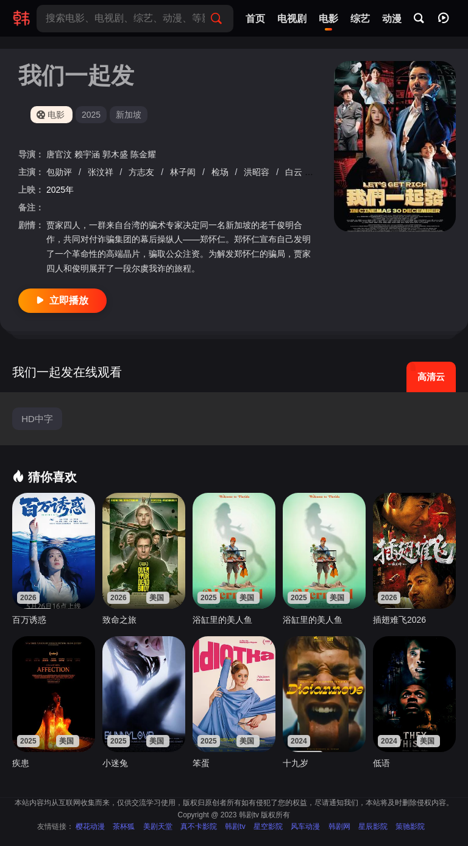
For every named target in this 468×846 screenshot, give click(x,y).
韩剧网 (339, 826)
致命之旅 (119, 620)
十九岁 (295, 763)
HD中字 (37, 419)
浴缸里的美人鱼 (222, 620)
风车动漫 (305, 826)
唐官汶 (60, 154)
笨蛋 (201, 763)
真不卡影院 (198, 826)
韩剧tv (235, 826)
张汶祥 (102, 172)
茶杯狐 (124, 826)
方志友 (143, 172)
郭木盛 (116, 154)
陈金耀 (143, 154)
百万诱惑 (29, 620)
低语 (381, 763)
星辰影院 (373, 826)
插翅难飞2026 (399, 620)
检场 (221, 172)
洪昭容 (258, 172)
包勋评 (60, 172)
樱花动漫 (90, 826)
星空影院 (268, 826)
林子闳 (184, 172)
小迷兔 (115, 763)
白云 (295, 172)
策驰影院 (410, 826)
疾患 (20, 763)
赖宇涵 (88, 154)
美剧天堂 (157, 826)
